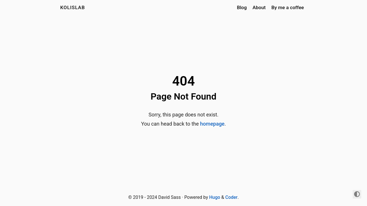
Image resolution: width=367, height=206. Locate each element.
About (259, 7)
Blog (242, 7)
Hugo (214, 197)
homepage (212, 124)
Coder (231, 197)
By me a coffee (287, 7)
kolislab (72, 7)
